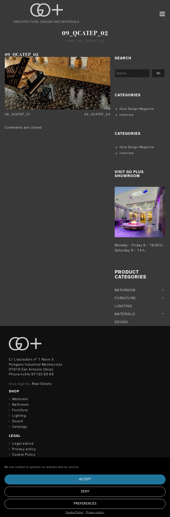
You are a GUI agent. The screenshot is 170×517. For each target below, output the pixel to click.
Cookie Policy (75, 512)
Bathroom (125, 290)
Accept (85, 479)
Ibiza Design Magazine (137, 108)
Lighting (123, 306)
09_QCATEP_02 (22, 54)
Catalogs (19, 426)
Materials (125, 314)
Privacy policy (95, 512)
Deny (85, 491)
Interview (127, 114)
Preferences (85, 503)
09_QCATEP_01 (18, 114)
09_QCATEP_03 (97, 114)
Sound (121, 322)
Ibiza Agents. (20, 384)
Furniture (125, 298)
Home (70, 41)
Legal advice (23, 443)
